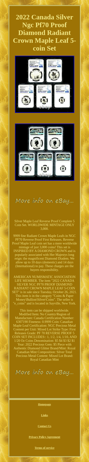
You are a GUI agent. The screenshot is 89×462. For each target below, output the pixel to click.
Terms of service (45, 447)
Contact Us (44, 426)
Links (44, 415)
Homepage (44, 404)
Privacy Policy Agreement (44, 437)
